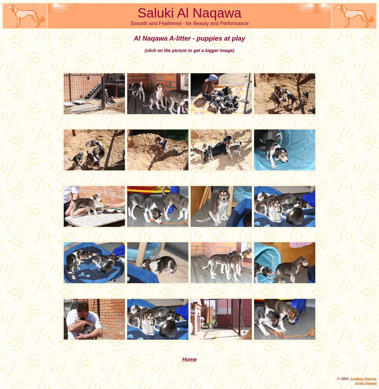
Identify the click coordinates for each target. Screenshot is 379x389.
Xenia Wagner (366, 383)
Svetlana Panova (363, 378)
